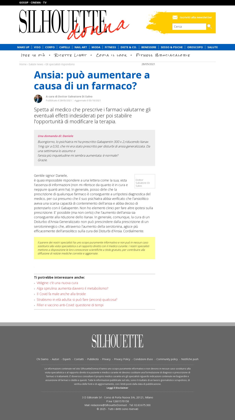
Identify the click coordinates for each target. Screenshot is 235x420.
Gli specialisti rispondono (60, 64)
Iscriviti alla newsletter (196, 17)
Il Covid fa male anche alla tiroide (61, 294)
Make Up (23, 47)
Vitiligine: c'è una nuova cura (57, 283)
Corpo (50, 47)
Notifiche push (189, 359)
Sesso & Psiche (172, 47)
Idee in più (33, 55)
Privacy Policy (122, 359)
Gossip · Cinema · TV (32, 2)
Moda (96, 47)
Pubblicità (93, 359)
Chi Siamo (42, 359)
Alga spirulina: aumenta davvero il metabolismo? (72, 288)
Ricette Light (71, 55)
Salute (212, 47)
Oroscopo (195, 47)
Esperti (67, 359)
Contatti (79, 359)
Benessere (148, 47)
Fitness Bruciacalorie (163, 55)
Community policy (167, 359)
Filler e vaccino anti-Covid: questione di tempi (70, 305)
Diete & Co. (129, 47)
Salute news (117, 61)
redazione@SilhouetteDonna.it (109, 405)
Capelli (64, 47)
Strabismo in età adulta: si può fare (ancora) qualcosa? (77, 299)
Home (23, 64)
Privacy (106, 359)
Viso (37, 47)
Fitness (110, 47)
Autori (55, 359)
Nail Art (81, 47)
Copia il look (111, 55)
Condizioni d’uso (143, 359)
